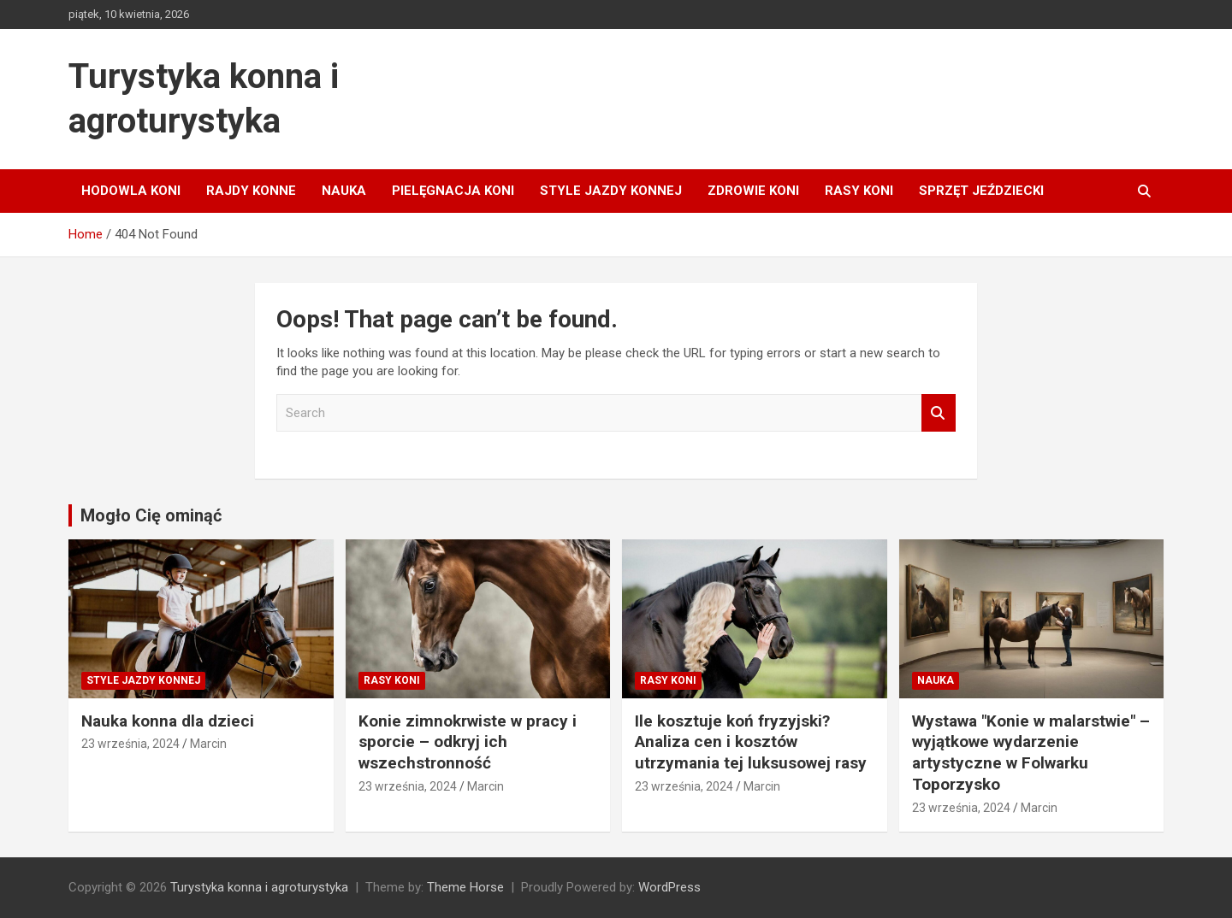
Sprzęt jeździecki (981, 190)
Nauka (344, 190)
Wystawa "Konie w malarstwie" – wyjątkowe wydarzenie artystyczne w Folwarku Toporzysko (1031, 752)
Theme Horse (465, 887)
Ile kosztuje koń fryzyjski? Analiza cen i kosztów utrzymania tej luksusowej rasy (751, 742)
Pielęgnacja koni (453, 190)
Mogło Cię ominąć (151, 515)
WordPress (669, 887)
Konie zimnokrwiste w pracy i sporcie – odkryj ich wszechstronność (467, 742)
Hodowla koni (131, 190)
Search (938, 413)
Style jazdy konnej (611, 190)
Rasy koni (859, 190)
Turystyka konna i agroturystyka (259, 887)
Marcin (208, 743)
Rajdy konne (251, 190)
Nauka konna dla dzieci (167, 721)
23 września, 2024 (130, 743)
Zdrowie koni (753, 190)
